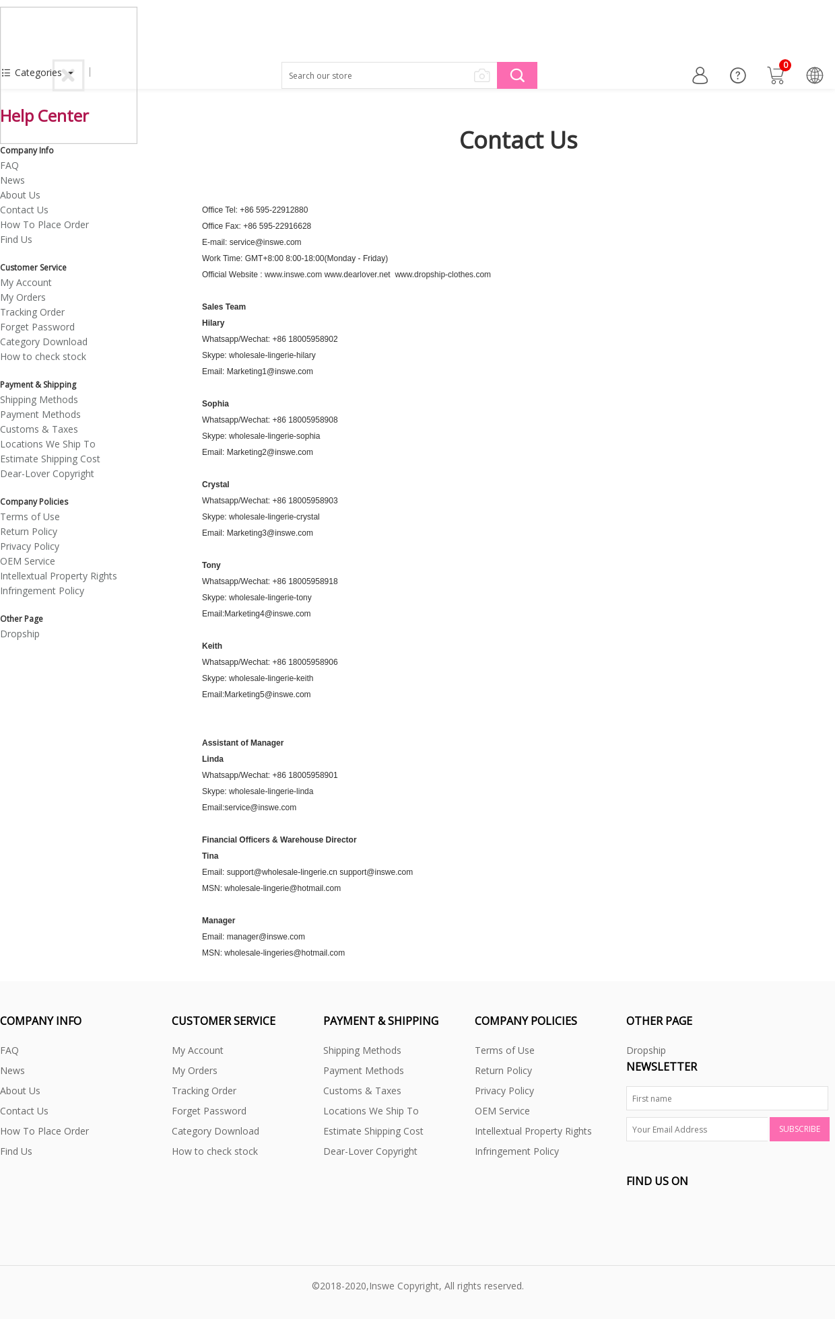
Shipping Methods (39, 399)
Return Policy (28, 531)
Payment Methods (40, 414)
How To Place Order (44, 224)
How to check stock (43, 356)
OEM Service (27, 561)
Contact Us (24, 209)
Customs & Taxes (39, 429)
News (12, 180)
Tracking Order (32, 312)
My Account (26, 282)
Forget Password (37, 326)
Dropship (20, 633)
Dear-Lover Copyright (47, 473)
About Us (20, 194)
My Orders (23, 297)
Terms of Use (30, 516)
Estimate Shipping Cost (50, 458)
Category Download (44, 341)
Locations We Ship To (48, 443)
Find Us (16, 239)
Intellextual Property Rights (58, 575)
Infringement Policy (42, 590)
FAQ (9, 165)
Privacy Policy (29, 546)
